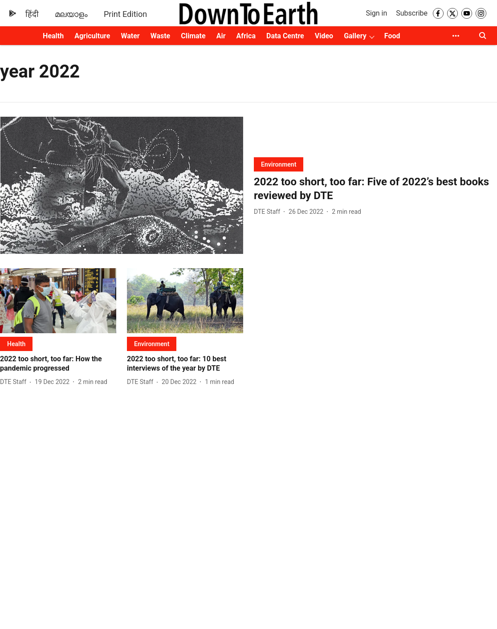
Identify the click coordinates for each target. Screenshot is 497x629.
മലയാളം (71, 14)
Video (324, 36)
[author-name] (269, 211)
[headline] (375, 189)
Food (392, 36)
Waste (161, 36)
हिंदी (32, 14)
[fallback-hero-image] (121, 185)
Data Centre (285, 36)
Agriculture (92, 36)
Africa (246, 36)
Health (53, 36)
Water (130, 36)
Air (221, 36)
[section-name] (278, 164)
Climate (193, 36)
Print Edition (125, 14)
